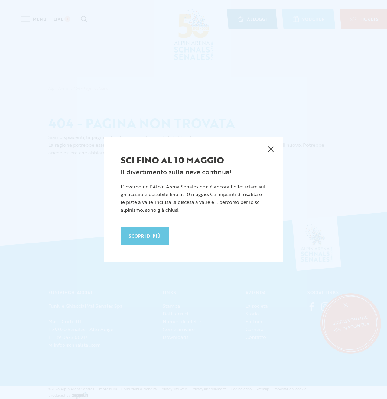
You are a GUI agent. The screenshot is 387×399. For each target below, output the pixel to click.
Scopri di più (145, 236)
